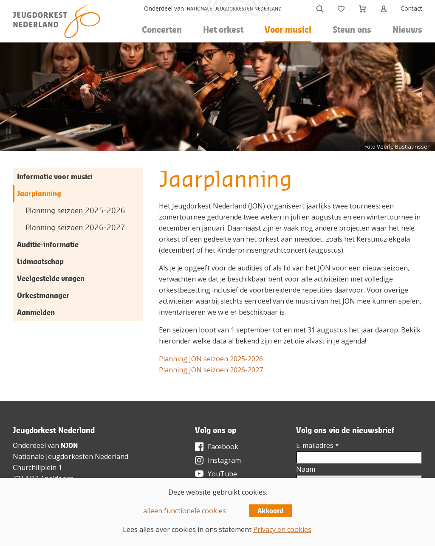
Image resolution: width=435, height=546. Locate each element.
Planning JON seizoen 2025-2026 (211, 358)
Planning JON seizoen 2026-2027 (211, 369)
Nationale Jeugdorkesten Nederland (70, 456)
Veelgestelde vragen (51, 278)
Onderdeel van (164, 8)
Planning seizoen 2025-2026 (75, 210)
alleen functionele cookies (184, 510)
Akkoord (270, 510)
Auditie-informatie (48, 244)
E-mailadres (317, 445)
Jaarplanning (39, 193)
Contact (411, 8)
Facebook (223, 446)
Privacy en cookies (282, 529)
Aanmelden (36, 312)
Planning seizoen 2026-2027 (75, 227)
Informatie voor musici (55, 176)
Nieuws (407, 29)
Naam (305, 469)
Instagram (224, 460)
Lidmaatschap (40, 261)
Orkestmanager (43, 295)
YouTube (222, 473)
